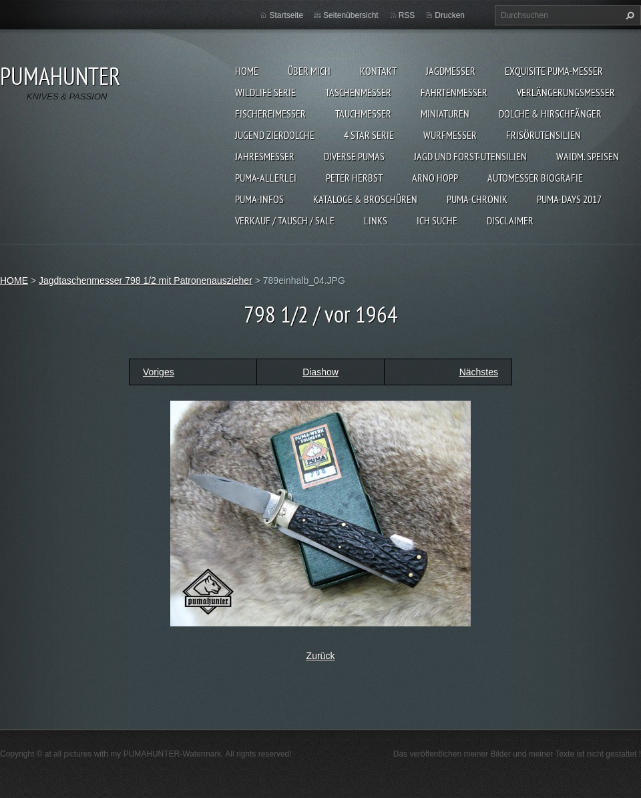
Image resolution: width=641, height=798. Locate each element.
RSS (407, 15)
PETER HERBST (354, 177)
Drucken (450, 15)
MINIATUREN (445, 113)
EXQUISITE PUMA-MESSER (554, 70)
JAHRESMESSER (264, 156)
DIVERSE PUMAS (354, 156)
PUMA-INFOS (259, 199)
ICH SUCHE (437, 220)
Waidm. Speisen (587, 156)
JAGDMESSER (450, 70)
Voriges (158, 372)
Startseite (286, 15)
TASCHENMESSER (358, 92)
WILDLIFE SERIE (265, 92)
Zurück (320, 655)
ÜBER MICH (309, 70)
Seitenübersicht (351, 15)
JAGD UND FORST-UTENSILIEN (470, 156)
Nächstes (478, 372)
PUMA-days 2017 (569, 199)
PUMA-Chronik (477, 199)
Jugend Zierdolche (274, 135)
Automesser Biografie (535, 177)
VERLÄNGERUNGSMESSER (566, 92)
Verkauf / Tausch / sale (285, 220)
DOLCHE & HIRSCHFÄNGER (550, 113)
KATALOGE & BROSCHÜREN (365, 199)
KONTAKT (378, 70)
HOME (246, 70)
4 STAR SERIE (369, 135)
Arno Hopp (435, 177)
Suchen (628, 15)
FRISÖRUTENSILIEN (543, 135)
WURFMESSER (450, 135)
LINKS (375, 220)
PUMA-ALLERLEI (265, 177)
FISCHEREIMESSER (270, 113)
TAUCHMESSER (363, 113)
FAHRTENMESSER (454, 92)
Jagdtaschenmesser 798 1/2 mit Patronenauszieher (145, 280)
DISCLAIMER (510, 220)
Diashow (320, 372)
